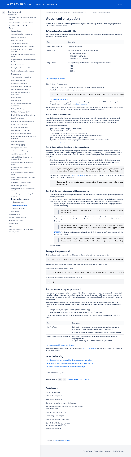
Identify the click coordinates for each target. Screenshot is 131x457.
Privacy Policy (87, 451)
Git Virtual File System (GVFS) (20, 112)
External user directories (19, 37)
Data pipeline (15, 211)
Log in (120, 4)
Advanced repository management (22, 34)
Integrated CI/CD (14, 214)
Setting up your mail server (19, 43)
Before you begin (81, 104)
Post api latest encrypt (53, 392)
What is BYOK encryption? (54, 399)
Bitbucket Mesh (16, 101)
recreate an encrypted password (60, 142)
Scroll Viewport (65, 440)
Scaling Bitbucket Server (19, 148)
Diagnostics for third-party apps (21, 133)
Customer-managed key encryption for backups (61, 403)
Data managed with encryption (55, 416)
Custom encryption (19, 208)
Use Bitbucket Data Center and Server (21, 23)
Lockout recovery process (19, 124)
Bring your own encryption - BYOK (56, 412)
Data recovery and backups (19, 89)
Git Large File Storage (18, 109)
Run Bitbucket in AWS (18, 65)
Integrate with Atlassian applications (22, 46)
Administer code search (18, 154)
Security (107, 451)
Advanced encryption (20, 205)
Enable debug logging (18, 145)
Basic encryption (18, 202)
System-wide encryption (53, 428)
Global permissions (17, 40)
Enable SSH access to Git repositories (23, 115)
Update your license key (18, 80)
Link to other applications (19, 186)
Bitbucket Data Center (16, 220)
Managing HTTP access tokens (21, 182)
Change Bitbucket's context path (21, 86)
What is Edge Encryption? (54, 396)
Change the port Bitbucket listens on (22, 121)
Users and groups (16, 31)
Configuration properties (19, 83)
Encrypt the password (78, 175)
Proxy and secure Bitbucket (19, 127)
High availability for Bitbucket (20, 130)
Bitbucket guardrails (17, 141)
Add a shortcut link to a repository (21, 151)
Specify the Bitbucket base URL (21, 68)
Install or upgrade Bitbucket (17, 217)
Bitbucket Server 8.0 (14, 12)
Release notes (13, 223)
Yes (60, 379)
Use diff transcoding (17, 118)
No (64, 379)
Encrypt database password (20, 199)
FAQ (10, 227)
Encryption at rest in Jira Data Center (57, 419)
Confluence (56, 440)
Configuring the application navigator (22, 71)
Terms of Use (98, 451)
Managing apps (16, 74)
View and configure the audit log (21, 77)
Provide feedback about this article (79, 379)
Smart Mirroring (16, 97)
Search (114, 4)
